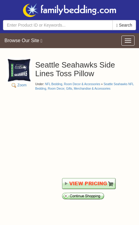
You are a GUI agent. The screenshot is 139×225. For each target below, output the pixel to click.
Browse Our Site (23, 40)
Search (124, 25)
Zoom (19, 72)
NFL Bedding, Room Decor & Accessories (72, 84)
